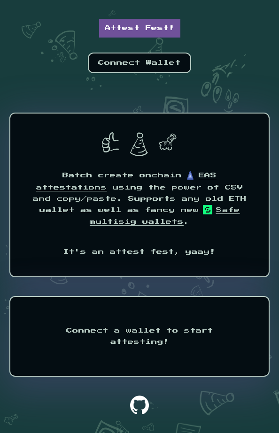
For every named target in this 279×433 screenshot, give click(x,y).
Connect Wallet (139, 63)
